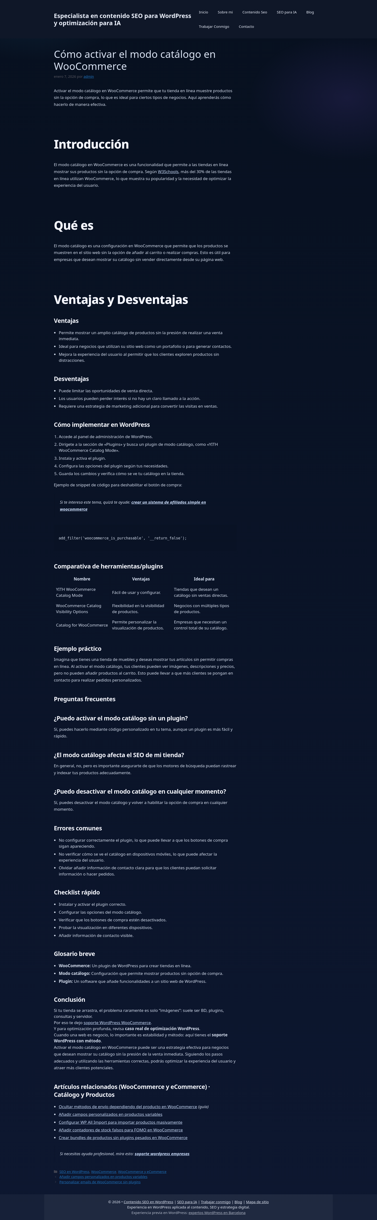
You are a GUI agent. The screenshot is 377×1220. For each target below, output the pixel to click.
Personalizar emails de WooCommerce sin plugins (100, 1182)
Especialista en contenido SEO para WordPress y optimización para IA (122, 19)
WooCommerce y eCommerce (142, 1171)
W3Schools (168, 171)
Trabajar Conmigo (214, 26)
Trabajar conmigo (216, 1201)
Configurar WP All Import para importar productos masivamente (120, 1122)
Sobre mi (225, 12)
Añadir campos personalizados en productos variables (110, 1114)
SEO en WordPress (74, 1171)
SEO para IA (287, 12)
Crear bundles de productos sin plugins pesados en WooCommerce (123, 1137)
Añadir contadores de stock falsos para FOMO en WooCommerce (121, 1130)
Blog (310, 12)
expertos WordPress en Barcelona (216, 1212)
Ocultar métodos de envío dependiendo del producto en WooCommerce (128, 1106)
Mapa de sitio (257, 1201)
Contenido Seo (254, 12)
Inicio (203, 12)
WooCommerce (103, 1171)
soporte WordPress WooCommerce (117, 1022)
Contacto (246, 26)
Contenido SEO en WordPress (148, 1201)
